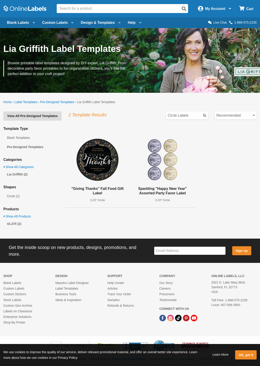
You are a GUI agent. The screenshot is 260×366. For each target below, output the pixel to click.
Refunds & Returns (120, 305)
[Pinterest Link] (186, 317)
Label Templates (26, 102)
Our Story (166, 283)
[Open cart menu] (246, 9)
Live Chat (217, 22)
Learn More (220, 354)
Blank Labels (12, 283)
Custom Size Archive (17, 305)
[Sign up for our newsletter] (189, 251)
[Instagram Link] (171, 317)
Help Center (115, 283)
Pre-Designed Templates (57, 102)
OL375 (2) (14, 224)
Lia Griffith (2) (17, 174)
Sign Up (242, 251)
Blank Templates (18, 138)
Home (7, 102)
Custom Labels (13, 288)
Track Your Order (119, 294)
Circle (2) (13, 196)
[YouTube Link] (194, 317)
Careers (165, 288)
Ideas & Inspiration (68, 300)
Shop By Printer (14, 322)
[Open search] (184, 9)
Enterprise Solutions (17, 317)
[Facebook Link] (163, 317)
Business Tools (65, 294)
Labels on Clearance (17, 311)
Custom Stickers (14, 294)
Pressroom (167, 294)
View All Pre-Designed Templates (32, 116)
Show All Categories (18, 167)
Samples (113, 300)
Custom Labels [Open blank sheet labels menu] (58, 22)
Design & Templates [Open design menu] (101, 22)
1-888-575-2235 (243, 22)
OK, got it (246, 355)
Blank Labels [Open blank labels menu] (21, 22)
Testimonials (168, 300)
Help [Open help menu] (134, 22)
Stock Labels (12, 300)
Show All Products (17, 216)
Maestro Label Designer (72, 283)
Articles (112, 288)
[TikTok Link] (178, 317)
